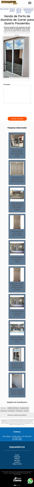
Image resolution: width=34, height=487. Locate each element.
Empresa (17, 457)
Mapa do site (17, 464)
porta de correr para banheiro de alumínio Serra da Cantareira (17, 392)
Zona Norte (11, 411)
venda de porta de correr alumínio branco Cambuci (17, 233)
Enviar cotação (17, 119)
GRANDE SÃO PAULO (13, 408)
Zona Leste (4, 411)
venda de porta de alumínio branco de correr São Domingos (17, 179)
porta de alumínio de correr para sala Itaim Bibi (17, 313)
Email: (16, 72)
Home (17, 455)
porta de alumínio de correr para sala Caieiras (17, 259)
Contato (17, 462)
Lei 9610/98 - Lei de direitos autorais (21, 424)
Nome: (16, 65)
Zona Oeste (19, 411)
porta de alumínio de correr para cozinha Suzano (17, 339)
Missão (17, 458)
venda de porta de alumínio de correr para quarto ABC (17, 366)
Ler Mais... (17, 35)
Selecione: (3, 408)
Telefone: (16, 78)
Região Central (24, 408)
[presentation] (17, 114)
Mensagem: (17, 93)
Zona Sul (26, 411)
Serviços (17, 460)
